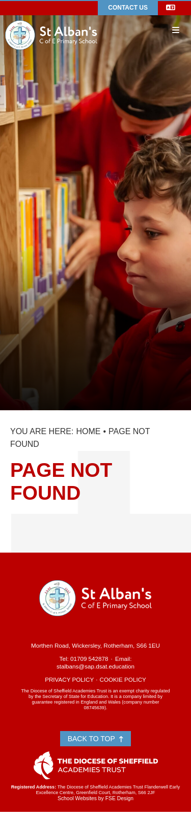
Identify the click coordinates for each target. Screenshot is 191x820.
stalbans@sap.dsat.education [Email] (95, 666)
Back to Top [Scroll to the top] (96, 739)
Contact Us (128, 7)
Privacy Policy (69, 679)
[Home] (51, 20)
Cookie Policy (123, 679)
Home (88, 431)
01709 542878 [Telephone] (89, 658)
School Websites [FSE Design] (77, 798)
